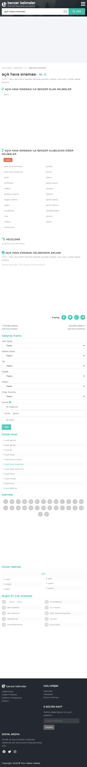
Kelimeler (18, 68)
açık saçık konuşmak (57, 613)
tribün (49, 221)
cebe (7, 579)
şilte (49, 578)
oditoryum (9, 227)
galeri (7, 205)
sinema (49, 194)
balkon (7, 188)
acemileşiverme (12, 625)
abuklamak (10, 619)
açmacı (51, 619)
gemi (7, 589)
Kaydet (49, 727)
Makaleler (48, 694)
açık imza (9, 483)
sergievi (49, 188)
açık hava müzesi (13, 459)
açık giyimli (10, 440)
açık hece (9, 474)
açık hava (9, 454)
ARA (77, 11)
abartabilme (10, 607)
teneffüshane (52, 210)
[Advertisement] (43, 40)
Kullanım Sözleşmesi (12, 697)
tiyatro (49, 216)
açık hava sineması (37, 68)
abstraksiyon (11, 613)
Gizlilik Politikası (9, 694)
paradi (49, 166)
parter (49, 172)
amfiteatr (9, 183)
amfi (6, 177)
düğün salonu (11, 199)
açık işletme (10, 488)
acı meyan (52, 607)
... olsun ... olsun (12, 602)
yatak (50, 588)
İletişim (5, 701)
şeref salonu (52, 199)
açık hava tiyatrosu (13, 172)
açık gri (8, 450)
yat (43, 573)
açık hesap (10, 478)
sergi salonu (52, 183)
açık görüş (9, 445)
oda (6, 216)
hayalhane (9, 210)
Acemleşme (53, 602)
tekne (50, 583)
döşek (7, 584)
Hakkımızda (7, 691)
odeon (7, 221)
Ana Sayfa (7, 68)
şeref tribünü (52, 205)
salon (6, 94)
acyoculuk (52, 625)
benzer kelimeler (21, 4)
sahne (49, 177)
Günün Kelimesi (51, 697)
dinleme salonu (11, 194)
